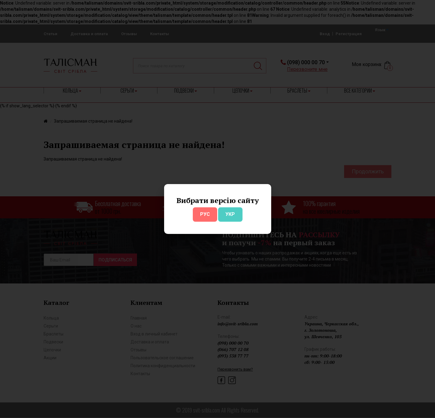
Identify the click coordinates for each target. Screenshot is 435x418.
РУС (205, 214)
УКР (230, 214)
